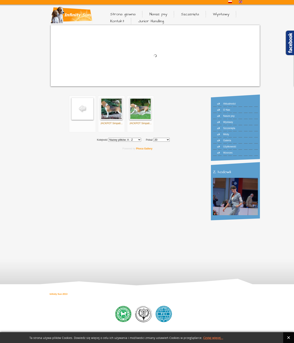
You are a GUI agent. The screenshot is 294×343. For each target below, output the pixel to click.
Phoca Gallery (144, 148)
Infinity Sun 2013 (58, 294)
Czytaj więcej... (213, 338)
